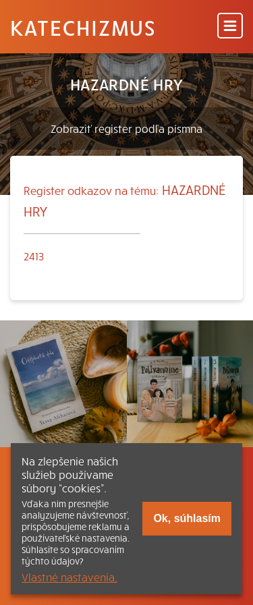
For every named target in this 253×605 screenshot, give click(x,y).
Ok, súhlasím (187, 518)
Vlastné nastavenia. (69, 576)
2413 (34, 255)
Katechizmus (83, 26)
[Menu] (230, 26)
